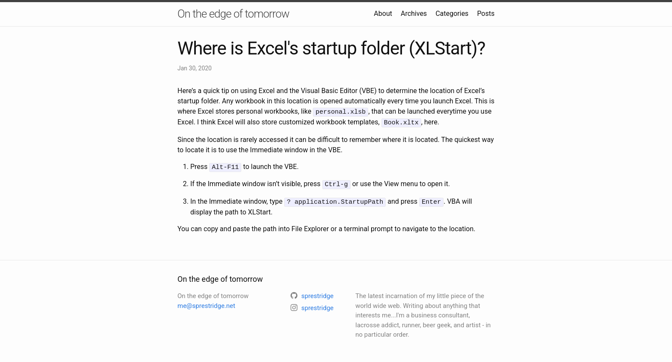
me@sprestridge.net (206, 302)
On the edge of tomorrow (233, 13)
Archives (414, 13)
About (383, 13)
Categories (451, 13)
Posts (486, 13)
